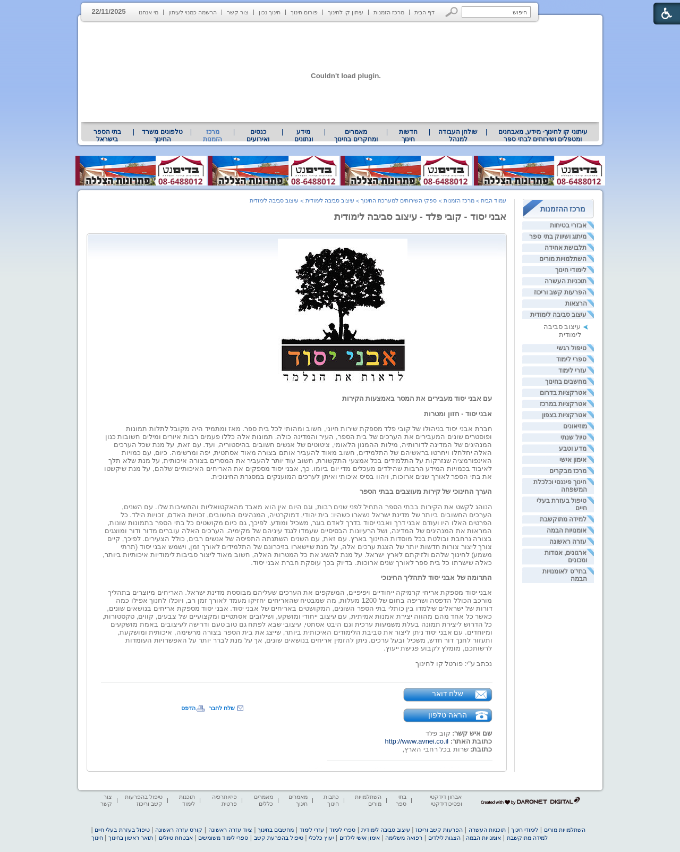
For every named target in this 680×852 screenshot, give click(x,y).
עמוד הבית (493, 200)
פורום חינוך (304, 12)
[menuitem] (543, 135)
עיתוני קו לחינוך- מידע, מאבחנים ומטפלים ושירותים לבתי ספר (543, 135)
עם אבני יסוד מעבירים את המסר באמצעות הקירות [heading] (417, 398)
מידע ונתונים (303, 135)
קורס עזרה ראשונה (178, 829)
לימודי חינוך (570, 270)
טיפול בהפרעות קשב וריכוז (144, 800)
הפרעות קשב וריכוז (560, 292)
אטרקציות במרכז (563, 404)
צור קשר (238, 12)
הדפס (188, 708)
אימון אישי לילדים (359, 837)
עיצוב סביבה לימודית (558, 314)
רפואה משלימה (403, 837)
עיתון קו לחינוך (345, 12)
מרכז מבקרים (567, 471)
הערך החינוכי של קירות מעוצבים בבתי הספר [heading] (426, 491)
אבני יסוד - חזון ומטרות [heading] (458, 414)
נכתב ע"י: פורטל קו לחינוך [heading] (453, 664)
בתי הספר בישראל (107, 135)
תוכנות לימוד (187, 800)
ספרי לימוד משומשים (223, 837)
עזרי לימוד (572, 370)
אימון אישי (572, 459)
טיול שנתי (573, 437)
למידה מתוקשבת (563, 519)
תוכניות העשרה (565, 281)
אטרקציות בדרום (563, 393)
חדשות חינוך (408, 135)
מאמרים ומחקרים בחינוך (355, 135)
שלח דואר (448, 693)
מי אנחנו (148, 12)
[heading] (385, 311)
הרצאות (576, 303)
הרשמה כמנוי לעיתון (192, 12)
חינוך (97, 837)
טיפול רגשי (571, 348)
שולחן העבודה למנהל (458, 135)
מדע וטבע (572, 448)
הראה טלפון (447, 715)
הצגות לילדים (444, 837)
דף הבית (424, 12)
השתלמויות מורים (562, 259)
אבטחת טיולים (176, 837)
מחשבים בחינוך (565, 381)
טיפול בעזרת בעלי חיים (122, 829)
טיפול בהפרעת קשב (278, 837)
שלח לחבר (222, 708)
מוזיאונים (575, 426)
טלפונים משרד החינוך (162, 135)
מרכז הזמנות (388, 12)
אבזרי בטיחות (568, 225)
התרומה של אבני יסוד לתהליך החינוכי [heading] (436, 577)
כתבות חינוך (331, 800)
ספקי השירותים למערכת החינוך (399, 200)
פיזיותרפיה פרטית (224, 800)
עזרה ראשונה (567, 541)
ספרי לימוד (571, 359)
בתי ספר (401, 800)
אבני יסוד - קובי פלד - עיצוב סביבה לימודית (420, 217)
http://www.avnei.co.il (417, 741)
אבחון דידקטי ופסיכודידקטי (446, 800)
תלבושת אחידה (565, 247)
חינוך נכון (269, 12)
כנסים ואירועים (257, 135)
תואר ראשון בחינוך (130, 837)
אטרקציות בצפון (564, 415)
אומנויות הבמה (566, 530)
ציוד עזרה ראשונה (230, 829)
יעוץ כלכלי (321, 837)
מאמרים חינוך (298, 800)
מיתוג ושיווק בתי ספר (557, 236)
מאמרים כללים (263, 800)
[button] (452, 12)
